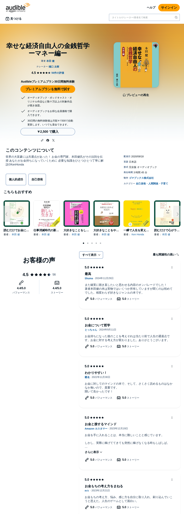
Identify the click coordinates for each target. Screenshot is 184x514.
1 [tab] (83, 243)
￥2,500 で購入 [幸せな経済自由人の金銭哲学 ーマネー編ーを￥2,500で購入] (48, 131)
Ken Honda (138, 234)
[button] (42, 140)
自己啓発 (37, 179)
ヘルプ (151, 7)
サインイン (169, 7)
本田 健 (16, 234)
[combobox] (144, 17)
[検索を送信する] (176, 17)
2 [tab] (88, 243)
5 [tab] (100, 243)
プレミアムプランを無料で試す (47, 89)
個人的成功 (16, 179)
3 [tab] (92, 243)
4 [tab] (96, 243)
